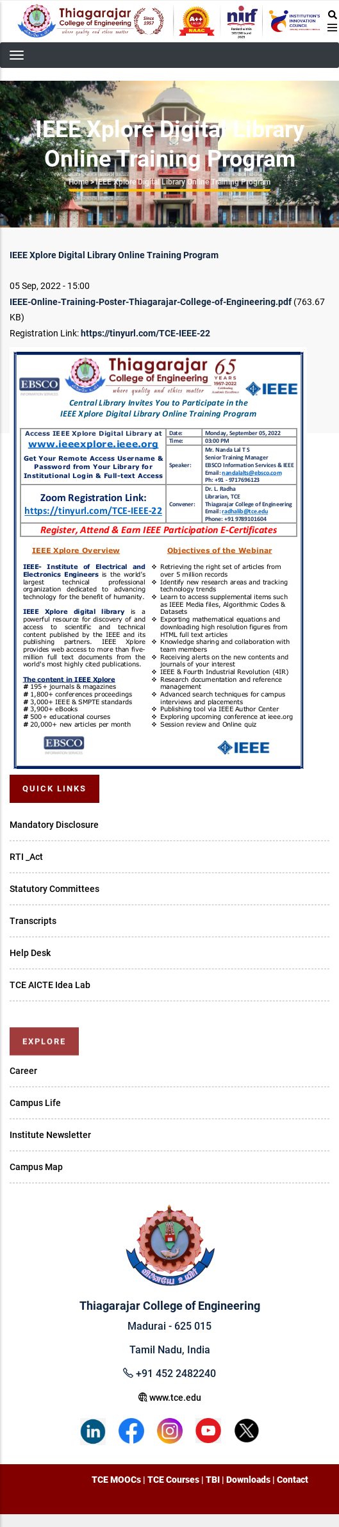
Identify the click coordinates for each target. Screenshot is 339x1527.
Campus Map (36, 1167)
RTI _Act (26, 857)
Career (23, 1071)
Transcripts (33, 921)
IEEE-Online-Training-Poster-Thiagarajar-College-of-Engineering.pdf (151, 302)
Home (78, 181)
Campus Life (35, 1103)
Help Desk (30, 953)
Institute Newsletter (50, 1135)
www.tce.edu (169, 1397)
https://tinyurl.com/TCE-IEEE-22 (145, 333)
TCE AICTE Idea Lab (50, 985)
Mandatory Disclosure (54, 825)
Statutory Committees (54, 889)
